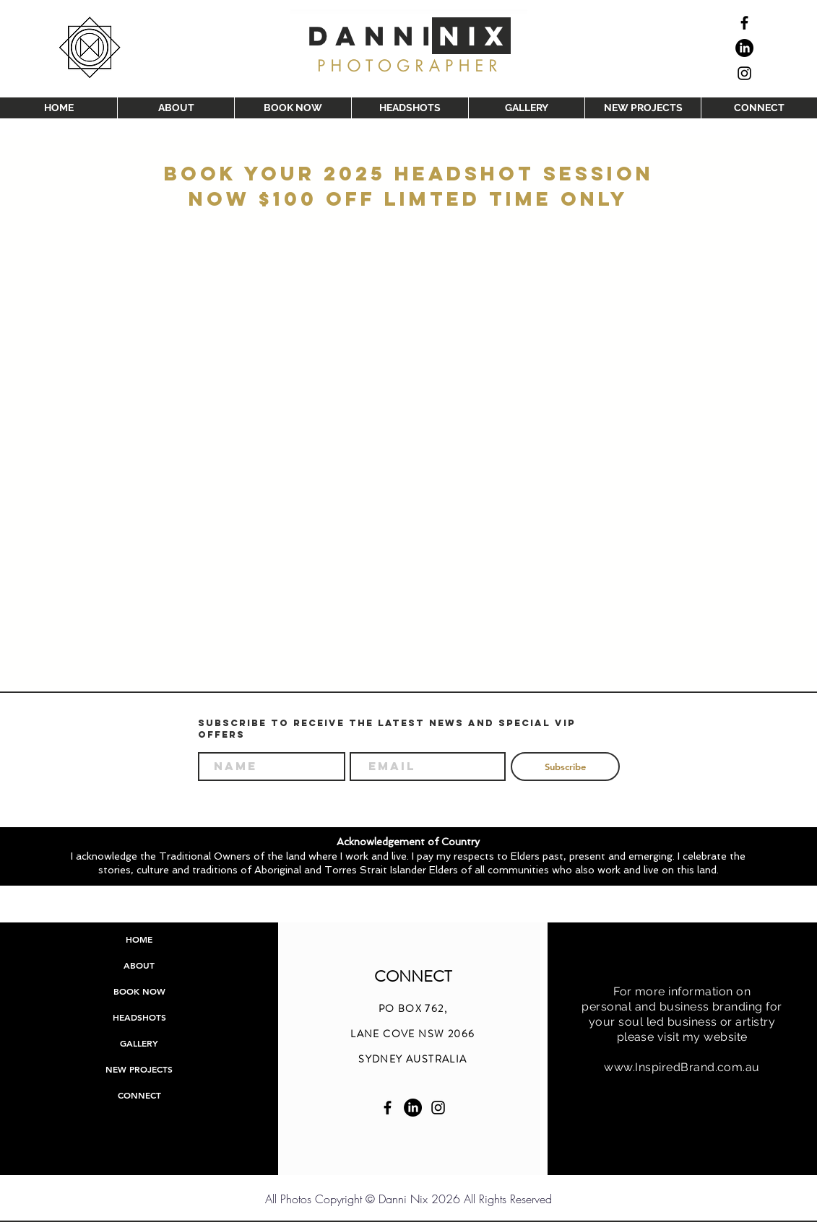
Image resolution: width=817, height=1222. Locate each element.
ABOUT (139, 965)
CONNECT (139, 1095)
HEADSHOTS (139, 1017)
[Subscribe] (565, 766)
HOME (139, 939)
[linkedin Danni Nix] (413, 1108)
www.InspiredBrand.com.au (682, 1067)
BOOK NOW (139, 991)
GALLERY (139, 1043)
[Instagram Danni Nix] (438, 1108)
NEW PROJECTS (139, 1069)
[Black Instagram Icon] (744, 73)
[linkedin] (744, 48)
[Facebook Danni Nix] (388, 1108)
